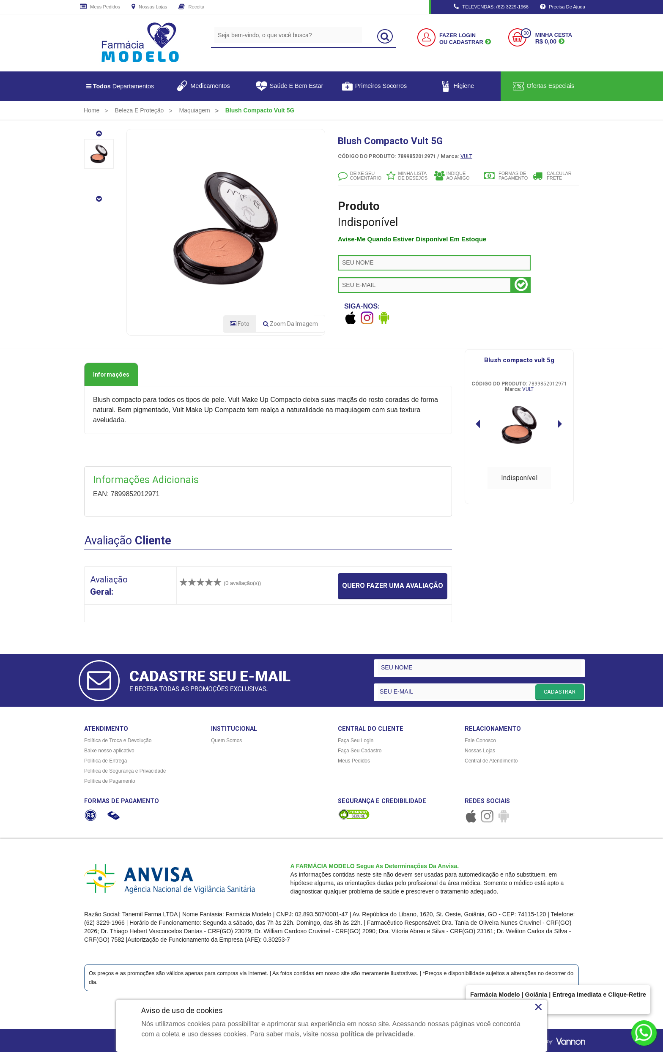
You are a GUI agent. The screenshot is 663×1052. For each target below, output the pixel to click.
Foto (239, 323)
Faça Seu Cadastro (359, 751)
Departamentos (120, 86)
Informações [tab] (111, 374)
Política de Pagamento (109, 781)
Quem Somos (226, 740)
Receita (191, 7)
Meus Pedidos (100, 7)
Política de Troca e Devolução (117, 740)
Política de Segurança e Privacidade (125, 771)
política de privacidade (377, 1034)
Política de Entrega (105, 761)
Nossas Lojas (149, 7)
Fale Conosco (480, 740)
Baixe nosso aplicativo (109, 751)
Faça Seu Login (355, 740)
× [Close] (538, 1007)
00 (526, 33)
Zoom (290, 323)
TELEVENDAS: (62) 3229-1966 (491, 7)
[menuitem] (91, 110)
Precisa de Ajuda (562, 7)
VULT (466, 156)
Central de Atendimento (491, 761)
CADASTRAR (559, 692)
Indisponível (519, 478)
